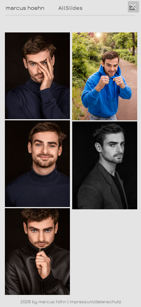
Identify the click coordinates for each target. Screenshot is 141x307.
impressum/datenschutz (95, 301)
